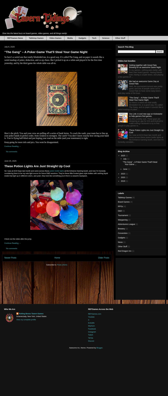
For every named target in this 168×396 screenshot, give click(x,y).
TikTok (90, 338)
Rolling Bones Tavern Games (31, 314)
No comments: (12, 152)
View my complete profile (26, 320)
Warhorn (91, 326)
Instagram (92, 332)
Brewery (121, 229)
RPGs (120, 206)
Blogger (99, 348)
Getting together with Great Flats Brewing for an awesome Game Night (145, 66)
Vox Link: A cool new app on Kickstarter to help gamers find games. (145, 115)
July (125, 159)
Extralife (91, 323)
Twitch (90, 335)
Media (70, 38)
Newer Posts (10, 258)
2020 (123, 177)
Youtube (91, 317)
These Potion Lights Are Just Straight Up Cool (37, 166)
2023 (123, 174)
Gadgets (82, 38)
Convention (123, 233)
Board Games (124, 202)
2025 (123, 156)
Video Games (55, 38)
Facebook (92, 329)
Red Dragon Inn (124, 251)
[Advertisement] (64, 372)
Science (105, 38)
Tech (94, 38)
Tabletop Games (36, 38)
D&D (120, 211)
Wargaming (123, 220)
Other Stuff (120, 38)
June (125, 169)
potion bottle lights (56, 171)
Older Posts (103, 258)
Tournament (123, 215)
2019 (123, 181)
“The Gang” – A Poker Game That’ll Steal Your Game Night (45, 52)
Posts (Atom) (62, 265)
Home (57, 258)
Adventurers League (126, 224)
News (120, 242)
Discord (91, 341)
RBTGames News (15, 38)
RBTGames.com (94, 314)
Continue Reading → (12, 146)
